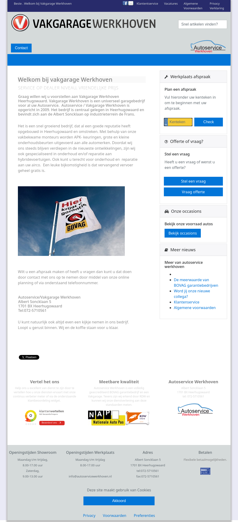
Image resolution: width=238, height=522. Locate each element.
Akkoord (119, 501)
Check (208, 122)
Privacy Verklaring (217, 5)
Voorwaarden (114, 515)
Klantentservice (147, 3)
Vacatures (171, 3)
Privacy (89, 515)
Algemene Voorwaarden (193, 5)
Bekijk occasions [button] (183, 233)
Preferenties (144, 515)
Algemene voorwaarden (195, 307)
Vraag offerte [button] (193, 191)
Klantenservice (186, 302)
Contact (21, 48)
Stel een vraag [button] (193, 181)
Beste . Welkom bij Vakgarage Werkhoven (43, 3)
